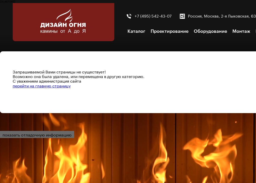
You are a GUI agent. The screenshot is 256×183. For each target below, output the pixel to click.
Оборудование (210, 31)
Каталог (136, 31)
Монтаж (241, 31)
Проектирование (169, 31)
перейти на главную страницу (42, 85)
